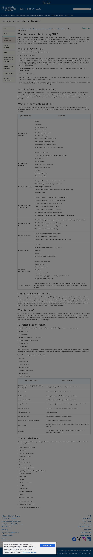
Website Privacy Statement (29, 552)
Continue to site (47, 545)
